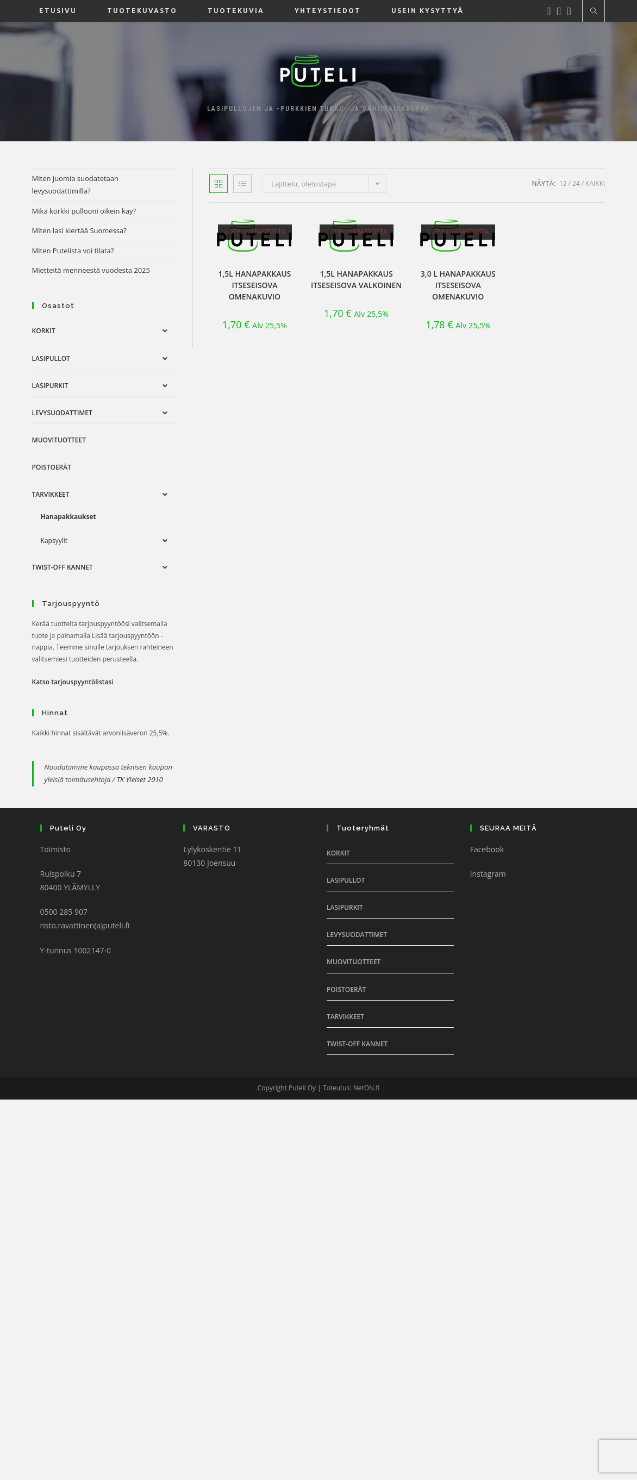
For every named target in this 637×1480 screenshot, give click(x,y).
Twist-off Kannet (62, 567)
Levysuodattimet (62, 412)
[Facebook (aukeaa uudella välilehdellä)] (551, 10)
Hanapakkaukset (68, 516)
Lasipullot (51, 358)
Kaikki (595, 183)
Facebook (487, 849)
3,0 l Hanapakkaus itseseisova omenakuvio (458, 285)
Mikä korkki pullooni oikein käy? (84, 211)
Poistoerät (51, 467)
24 (576, 183)
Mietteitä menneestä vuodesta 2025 (91, 270)
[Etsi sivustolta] (593, 11)
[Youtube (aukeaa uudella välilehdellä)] (572, 10)
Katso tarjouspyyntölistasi (73, 681)
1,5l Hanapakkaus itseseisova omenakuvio (254, 285)
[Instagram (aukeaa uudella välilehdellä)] (562, 10)
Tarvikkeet (51, 494)
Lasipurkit (50, 385)
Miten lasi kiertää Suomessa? (79, 230)
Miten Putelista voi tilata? (73, 250)
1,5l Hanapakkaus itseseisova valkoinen (356, 279)
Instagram (488, 874)
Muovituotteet (59, 440)
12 (563, 183)
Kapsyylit (54, 540)
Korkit (43, 330)
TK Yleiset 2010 (140, 779)
